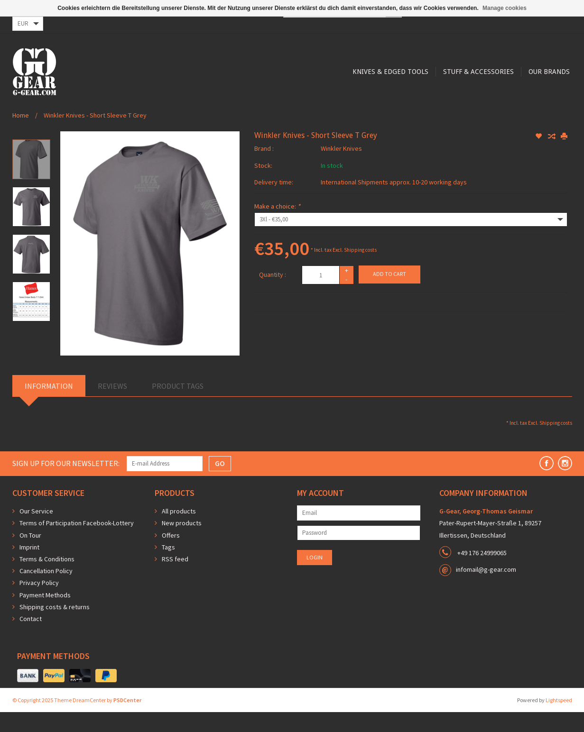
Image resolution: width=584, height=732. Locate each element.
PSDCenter (127, 719)
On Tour (30, 555)
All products (179, 531)
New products (182, 543)
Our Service (36, 531)
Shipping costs (360, 269)
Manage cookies (504, 8)
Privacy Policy (39, 602)
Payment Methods (45, 615)
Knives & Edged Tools (220, 110)
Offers (171, 555)
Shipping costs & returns (54, 626)
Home (20, 135)
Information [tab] (49, 406)
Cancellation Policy (46, 590)
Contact (30, 638)
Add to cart (389, 293)
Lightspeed (559, 719)
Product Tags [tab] (178, 406)
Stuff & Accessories (309, 110)
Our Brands (381, 110)
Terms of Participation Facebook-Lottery (76, 543)
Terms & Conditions (46, 579)
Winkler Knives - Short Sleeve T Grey (95, 135)
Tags (168, 567)
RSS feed (175, 579)
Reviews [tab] (112, 406)
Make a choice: (277, 226)
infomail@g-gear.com (486, 589)
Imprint (29, 567)
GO (220, 483)
